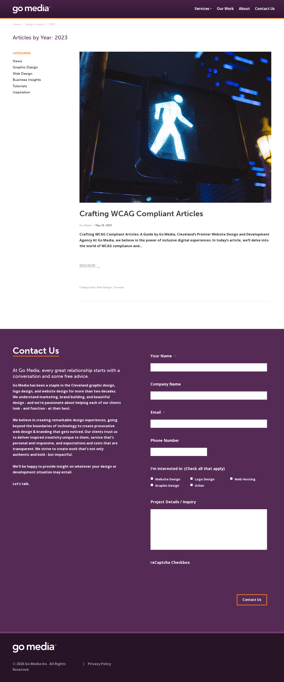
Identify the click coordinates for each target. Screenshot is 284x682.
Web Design (104, 287)
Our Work (225, 8)
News (17, 61)
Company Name (165, 384)
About (244, 8)
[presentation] (182, 578)
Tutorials (118, 287)
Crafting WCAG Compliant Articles (141, 213)
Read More (87, 265)
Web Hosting (245, 479)
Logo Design (204, 479)
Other (199, 485)
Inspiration (21, 92)
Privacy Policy (99, 662)
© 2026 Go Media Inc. (30, 662)
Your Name (163, 356)
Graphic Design (25, 67)
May (98, 225)
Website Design (167, 479)
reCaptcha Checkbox (170, 562)
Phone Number (164, 440)
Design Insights (35, 24)
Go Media (85, 225)
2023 (109, 225)
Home (17, 24)
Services (202, 8)
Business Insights (27, 80)
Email (157, 413)
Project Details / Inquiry (173, 501)
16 (102, 225)
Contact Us (265, 8)
